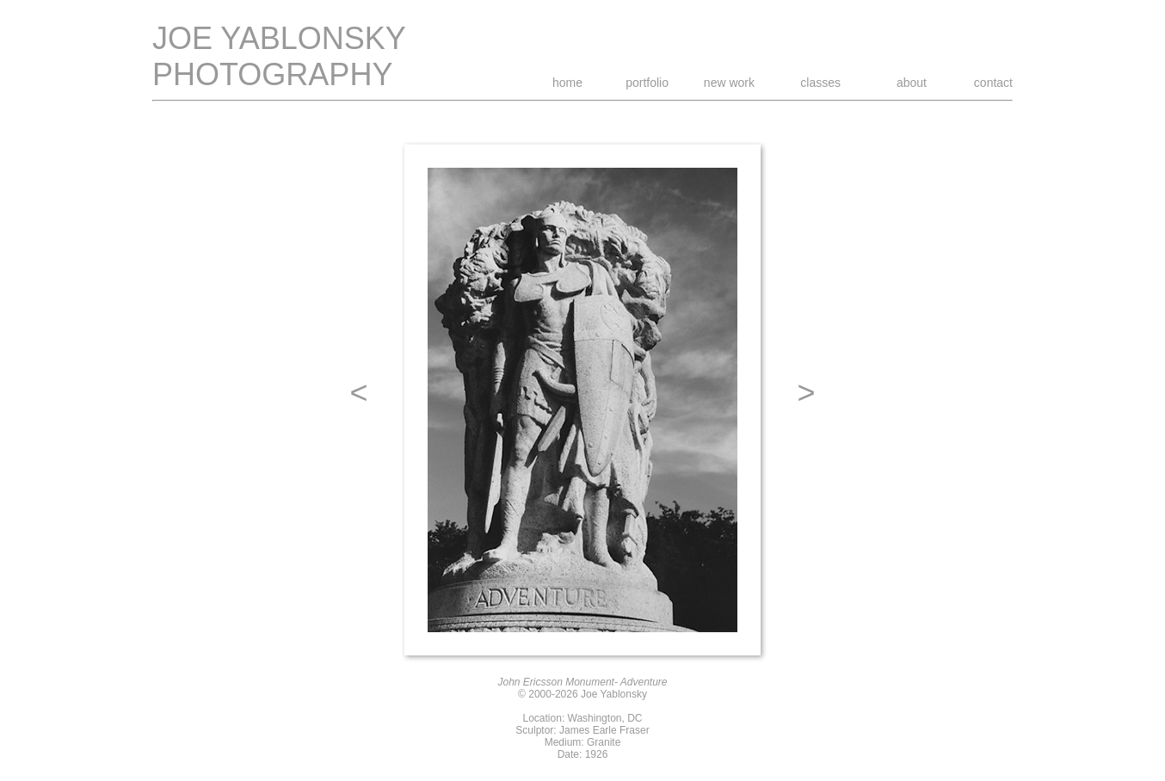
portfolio (647, 82)
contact (993, 82)
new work (729, 82)
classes (820, 82)
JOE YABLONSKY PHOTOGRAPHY (279, 56)
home (567, 82)
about (912, 82)
